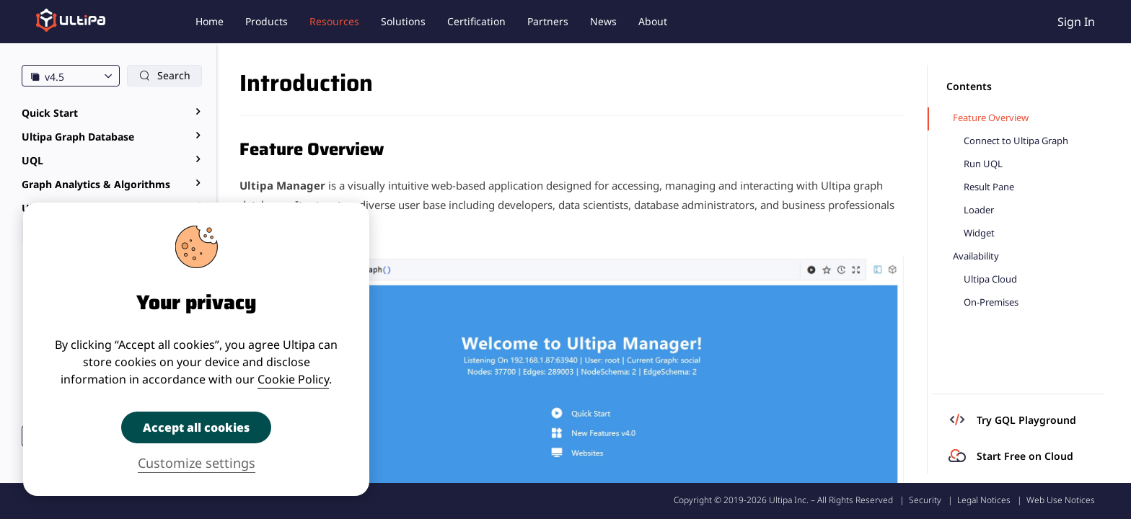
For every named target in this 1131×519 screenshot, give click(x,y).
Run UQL (983, 164)
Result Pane (989, 187)
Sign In (1076, 22)
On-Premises (991, 302)
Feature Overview (991, 118)
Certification (476, 21)
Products (266, 21)
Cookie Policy (293, 379)
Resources (334, 21)
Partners (547, 21)
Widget (979, 233)
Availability (976, 256)
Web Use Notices (1060, 500)
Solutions (403, 21)
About (652, 21)
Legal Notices (984, 500)
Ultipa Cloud (990, 279)
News (603, 21)
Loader (979, 210)
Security (925, 500)
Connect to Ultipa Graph (1016, 141)
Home (209, 21)
